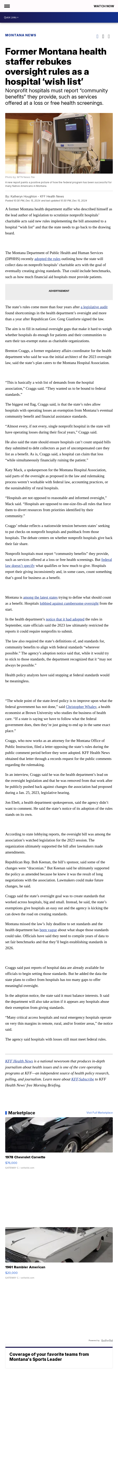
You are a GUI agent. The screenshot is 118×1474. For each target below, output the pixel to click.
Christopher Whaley (81, 707)
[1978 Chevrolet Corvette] (59, 1145)
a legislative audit (94, 307)
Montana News (20, 35)
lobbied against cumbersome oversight (69, 603)
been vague (48, 930)
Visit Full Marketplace (99, 1112)
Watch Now (104, 6)
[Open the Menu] (6, 6)
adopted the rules (48, 259)
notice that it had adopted (65, 619)
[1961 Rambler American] (59, 1255)
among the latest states (40, 597)
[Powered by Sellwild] (107, 1340)
